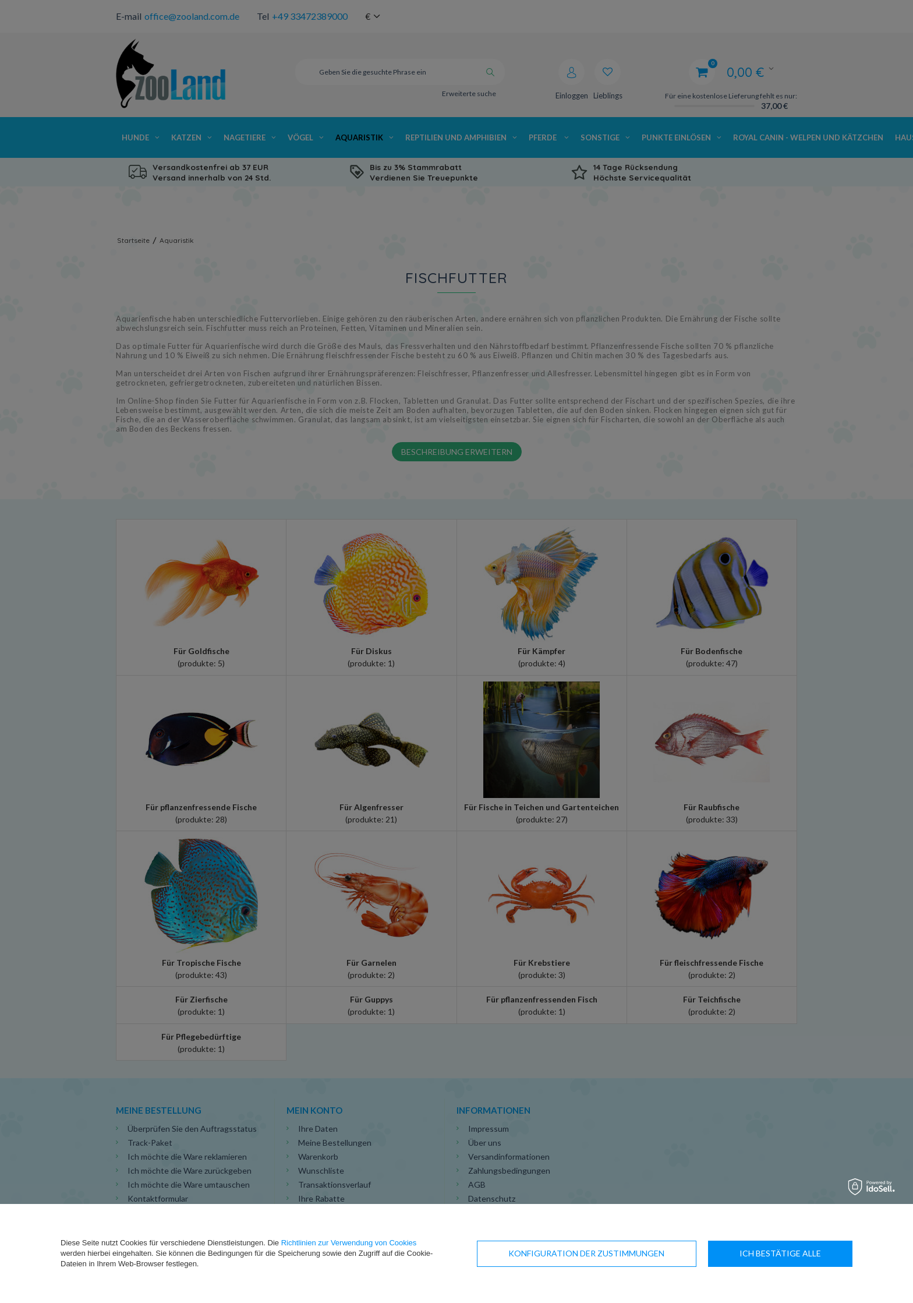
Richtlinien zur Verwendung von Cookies (349, 1242)
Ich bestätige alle (780, 1253)
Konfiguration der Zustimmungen (586, 1253)
